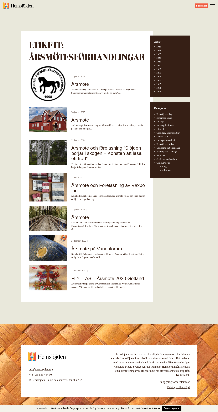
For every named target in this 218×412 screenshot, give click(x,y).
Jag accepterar (172, 408)
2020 (158, 65)
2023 (158, 54)
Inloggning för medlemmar (174, 381)
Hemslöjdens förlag (165, 144)
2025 (158, 47)
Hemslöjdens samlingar (166, 151)
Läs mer (156, 408)
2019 (158, 69)
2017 (158, 76)
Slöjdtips (160, 121)
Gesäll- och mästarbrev (166, 159)
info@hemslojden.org (41, 369)
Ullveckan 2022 (163, 136)
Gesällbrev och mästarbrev (168, 133)
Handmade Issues (164, 118)
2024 (158, 50)
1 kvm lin (160, 129)
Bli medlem (201, 7)
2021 (158, 62)
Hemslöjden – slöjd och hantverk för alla (18, 7)
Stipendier (161, 155)
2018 (158, 73)
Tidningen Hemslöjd (165, 140)
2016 (158, 80)
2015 (158, 84)
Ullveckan (166, 170)
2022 (158, 58)
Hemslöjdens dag (164, 114)
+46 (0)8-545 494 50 (40, 374)
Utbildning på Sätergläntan (168, 148)
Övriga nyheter (163, 163)
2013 (158, 91)
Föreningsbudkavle (165, 125)
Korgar (165, 166)
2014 (158, 88)
